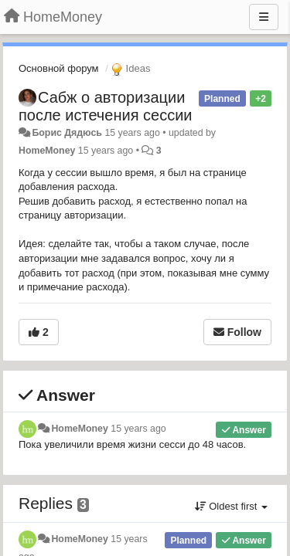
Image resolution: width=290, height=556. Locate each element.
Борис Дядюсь (67, 132)
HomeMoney (47, 150)
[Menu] (263, 17)
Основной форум (59, 68)
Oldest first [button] (231, 506)
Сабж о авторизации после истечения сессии (105, 106)
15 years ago (138, 428)
